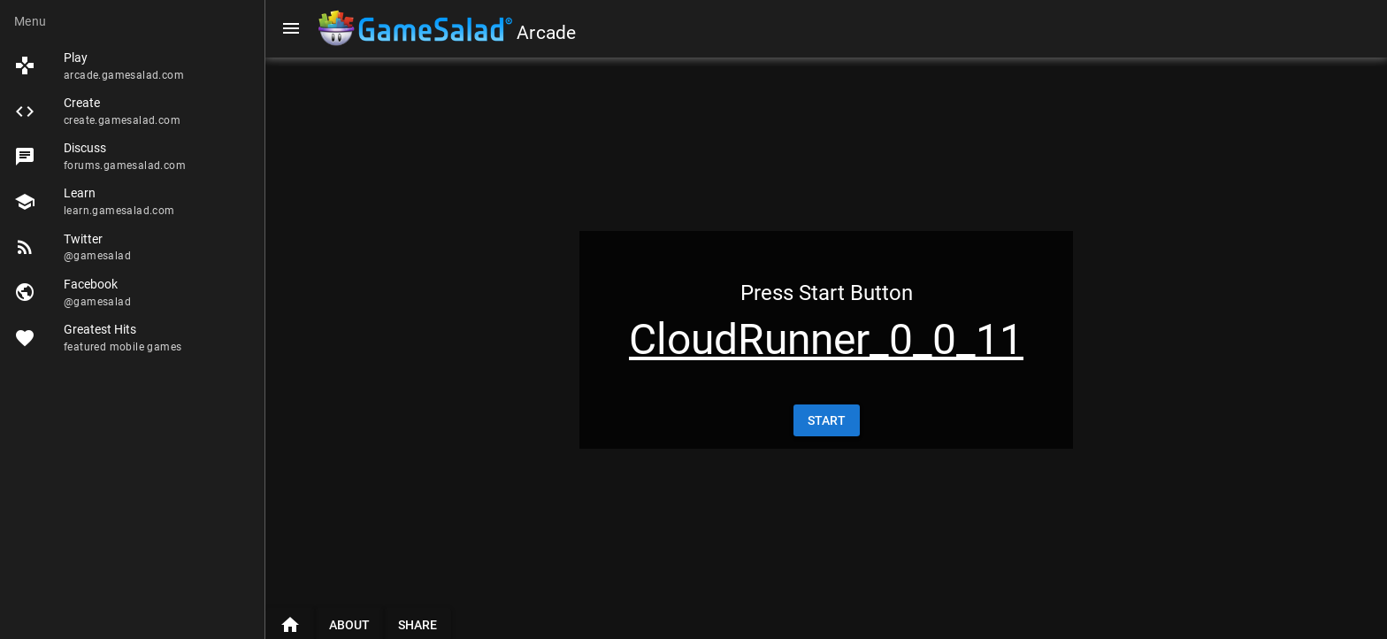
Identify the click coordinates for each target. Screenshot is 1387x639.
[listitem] (132, 66)
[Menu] (291, 28)
